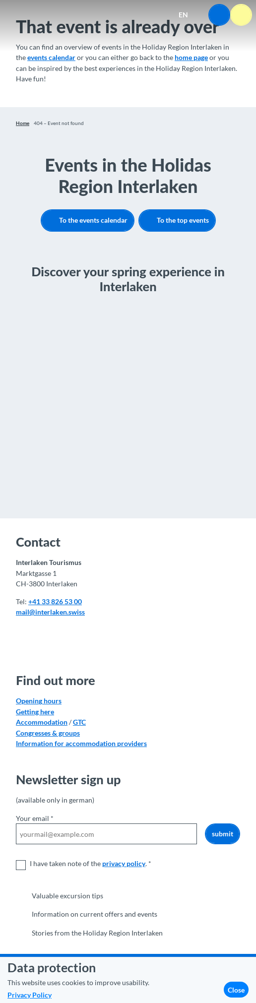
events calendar (51, 57)
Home (22, 123)
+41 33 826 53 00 (55, 601)
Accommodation (41, 722)
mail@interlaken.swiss (50, 612)
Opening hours (39, 700)
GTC (79, 722)
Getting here (35, 711)
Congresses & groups (48, 732)
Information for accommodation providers (81, 743)
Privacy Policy (29, 995)
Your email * (35, 818)
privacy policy (123, 864)
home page (191, 57)
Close (236, 990)
